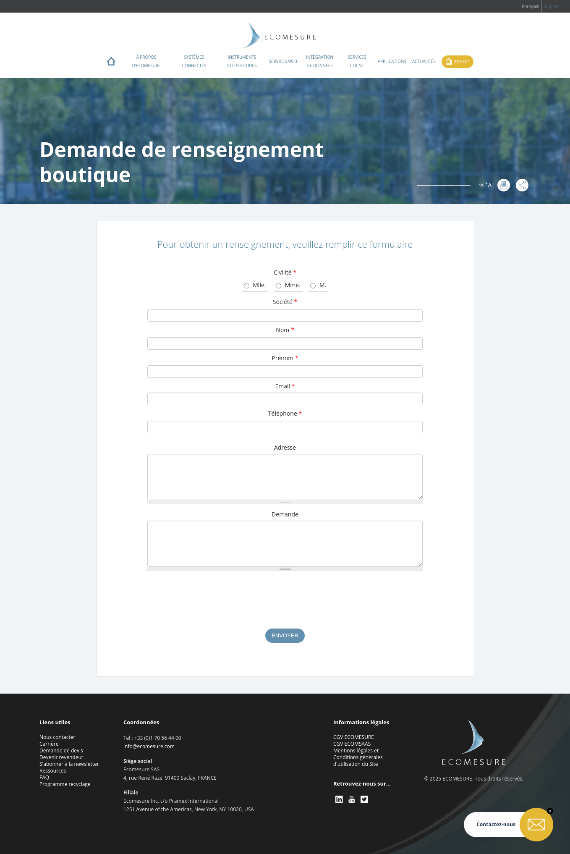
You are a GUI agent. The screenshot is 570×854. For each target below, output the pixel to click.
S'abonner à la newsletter (69, 764)
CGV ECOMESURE (353, 737)
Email (285, 386)
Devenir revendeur (61, 757)
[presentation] (285, 603)
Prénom (285, 358)
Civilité (285, 272)
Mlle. (259, 285)
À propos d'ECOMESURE (146, 61)
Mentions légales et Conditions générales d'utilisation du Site (358, 757)
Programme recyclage (65, 784)
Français (530, 6)
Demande (285, 514)
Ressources (52, 770)
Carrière (48, 743)
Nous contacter (57, 737)
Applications (392, 61)
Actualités (424, 61)
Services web (283, 61)
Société (285, 302)
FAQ (44, 777)
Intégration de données (319, 61)
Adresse (285, 447)
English (552, 6)
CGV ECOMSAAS (352, 743)
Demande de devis (61, 750)
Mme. (293, 285)
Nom (285, 330)
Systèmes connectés (194, 61)
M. (322, 285)
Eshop (461, 61)
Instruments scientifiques (241, 61)
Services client (357, 61)
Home (111, 63)
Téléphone (285, 413)
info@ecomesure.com (149, 746)
